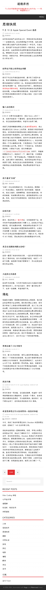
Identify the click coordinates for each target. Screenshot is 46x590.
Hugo (26, 587)
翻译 (4, 561)
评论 (4, 565)
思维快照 (7, 35)
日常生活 (5, 540)
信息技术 (7, 419)
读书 (4, 569)
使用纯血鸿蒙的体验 (10, 89)
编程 (4, 557)
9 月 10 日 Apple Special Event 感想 (19, 30)
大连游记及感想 (9, 274)
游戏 (4, 544)
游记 (6, 279)
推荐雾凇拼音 (31, 127)
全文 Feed (6, 581)
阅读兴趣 (6, 382)
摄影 (6, 183)
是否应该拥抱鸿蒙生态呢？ (14, 247)
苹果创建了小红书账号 (12, 346)
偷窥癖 (5, 504)
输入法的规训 (8, 107)
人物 (4, 524)
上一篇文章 (18, 220)
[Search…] (23, 481)
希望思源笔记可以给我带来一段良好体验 (20, 411)
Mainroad (34, 587)
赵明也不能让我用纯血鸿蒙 (14, 68)
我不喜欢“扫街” (9, 178)
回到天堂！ (7, 211)
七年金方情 (6, 499)
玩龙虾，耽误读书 (9, 508)
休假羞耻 (5, 512)
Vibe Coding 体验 (9, 495)
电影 (4, 552)
